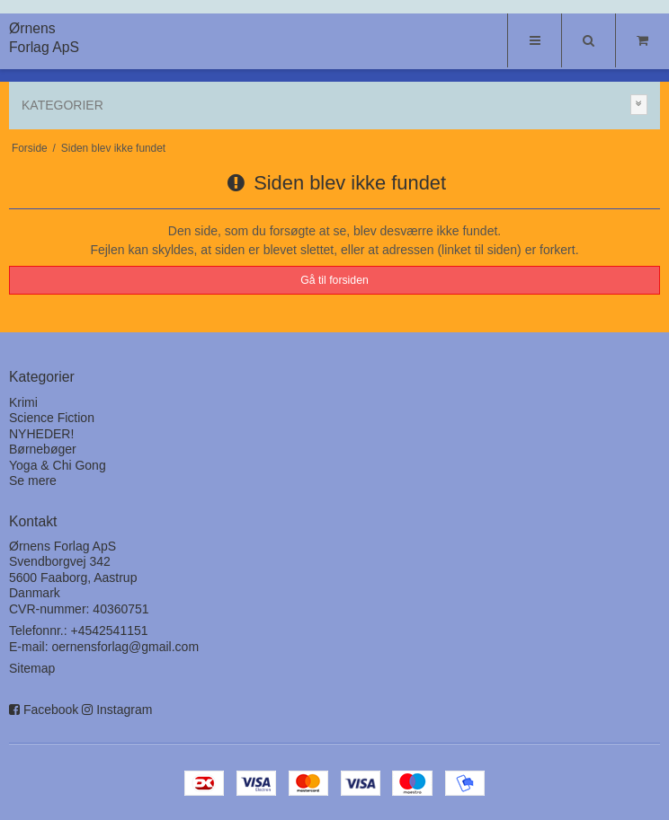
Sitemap (32, 668)
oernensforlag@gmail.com (125, 646)
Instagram (124, 709)
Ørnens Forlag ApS (44, 38)
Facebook (50, 709)
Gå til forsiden (334, 280)
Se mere (33, 480)
